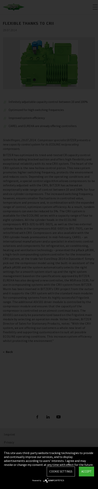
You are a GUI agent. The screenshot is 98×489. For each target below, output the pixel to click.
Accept (86, 471)
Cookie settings (60, 471)
